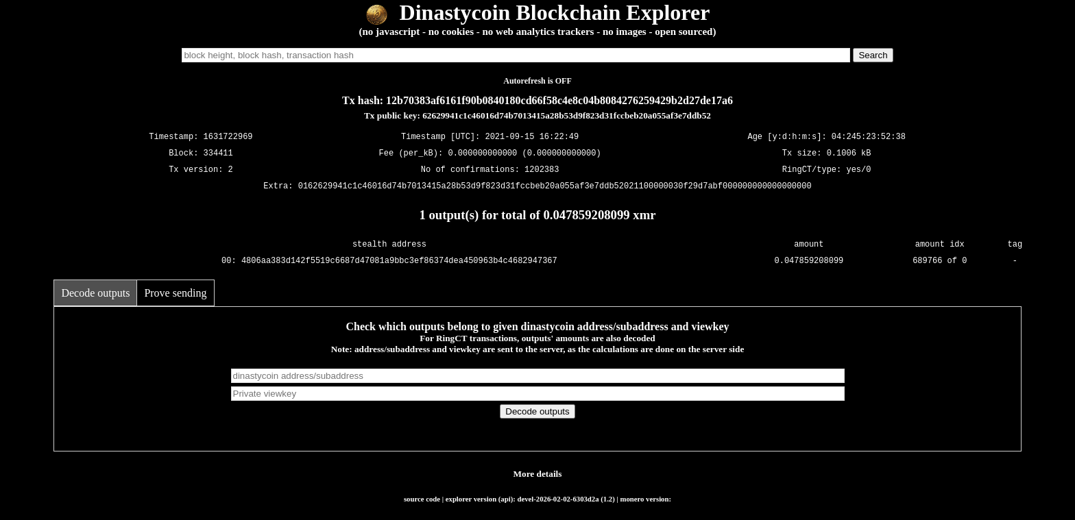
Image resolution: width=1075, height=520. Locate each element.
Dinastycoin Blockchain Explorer (537, 12)
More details (538, 474)
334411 (218, 153)
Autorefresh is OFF (537, 81)
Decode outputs (95, 293)
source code (422, 499)
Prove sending (175, 293)
